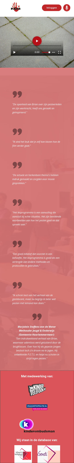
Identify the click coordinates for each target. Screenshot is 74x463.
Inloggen (52, 8)
